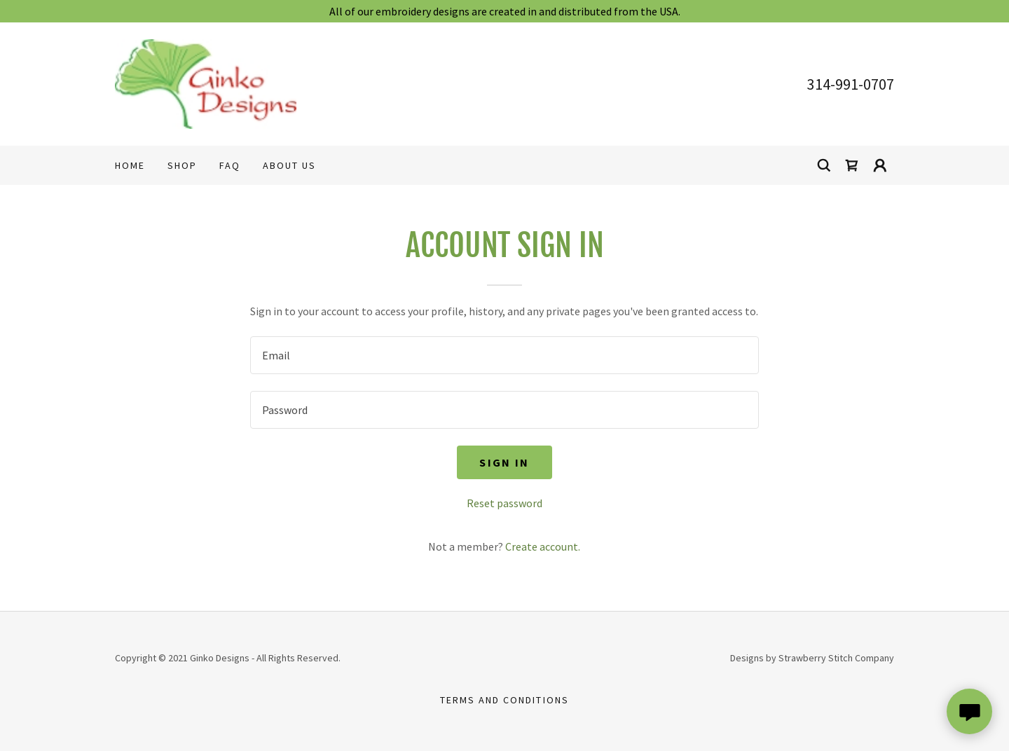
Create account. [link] (542, 546)
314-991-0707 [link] (850, 84)
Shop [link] (182, 165)
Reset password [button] (504, 503)
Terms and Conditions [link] (504, 700)
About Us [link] (289, 165)
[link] (205, 83)
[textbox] (504, 355)
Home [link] (130, 165)
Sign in (504, 462)
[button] (880, 165)
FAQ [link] (229, 165)
